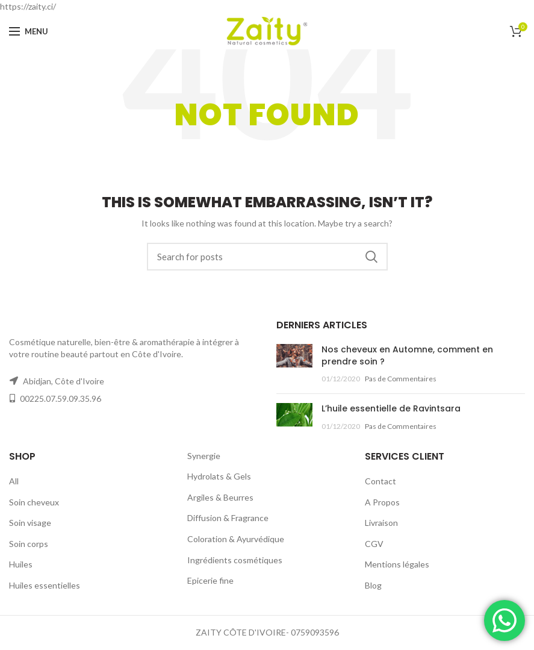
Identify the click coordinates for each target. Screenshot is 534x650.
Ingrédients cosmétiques (234, 560)
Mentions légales (397, 564)
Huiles (21, 564)
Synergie (203, 456)
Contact (380, 481)
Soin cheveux (34, 502)
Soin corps (28, 544)
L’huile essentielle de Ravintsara (391, 408)
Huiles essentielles (44, 585)
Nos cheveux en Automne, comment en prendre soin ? (407, 355)
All (14, 481)
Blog (373, 585)
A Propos (382, 502)
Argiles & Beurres (220, 497)
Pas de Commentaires (400, 378)
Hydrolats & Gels (219, 476)
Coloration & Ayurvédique (235, 539)
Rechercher (371, 256)
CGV (374, 544)
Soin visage (30, 522)
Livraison (381, 522)
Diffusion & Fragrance (228, 518)
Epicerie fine (210, 580)
